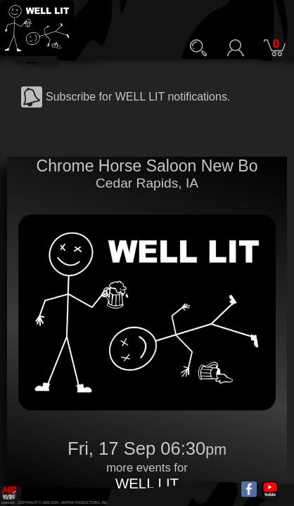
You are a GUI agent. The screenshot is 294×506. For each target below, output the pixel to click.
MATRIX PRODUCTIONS (80, 503)
